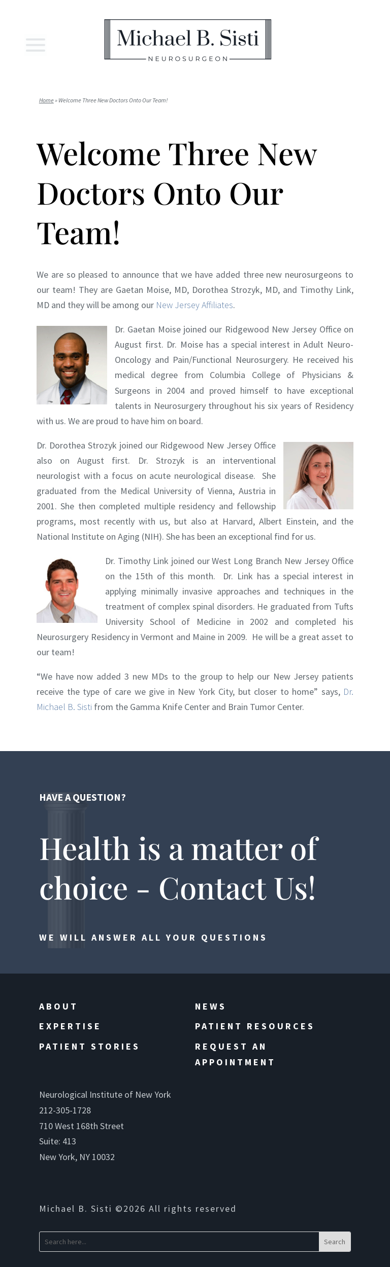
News (210, 1006)
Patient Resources (255, 1026)
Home (46, 100)
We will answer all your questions (153, 937)
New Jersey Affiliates (194, 305)
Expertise (70, 1026)
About (58, 1006)
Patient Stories (89, 1046)
